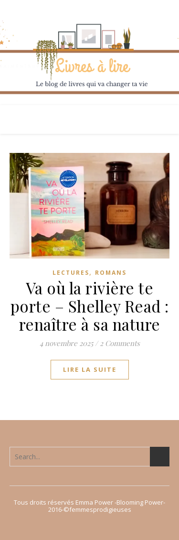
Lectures (71, 273)
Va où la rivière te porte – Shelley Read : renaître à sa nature (90, 306)
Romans (110, 273)
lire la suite (89, 369)
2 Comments (120, 343)
